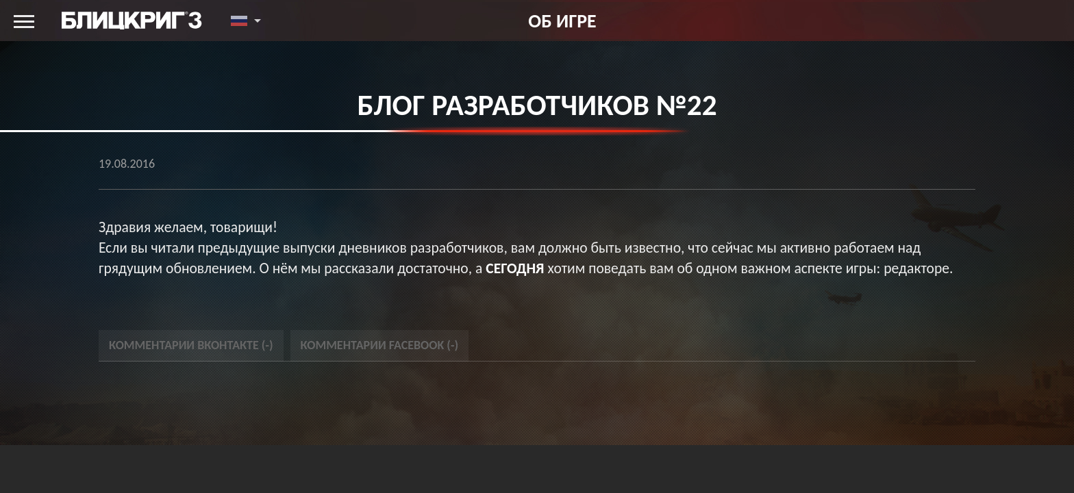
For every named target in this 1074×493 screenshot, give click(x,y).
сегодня (515, 268)
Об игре (562, 20)
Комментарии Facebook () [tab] (380, 345)
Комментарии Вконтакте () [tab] (191, 345)
